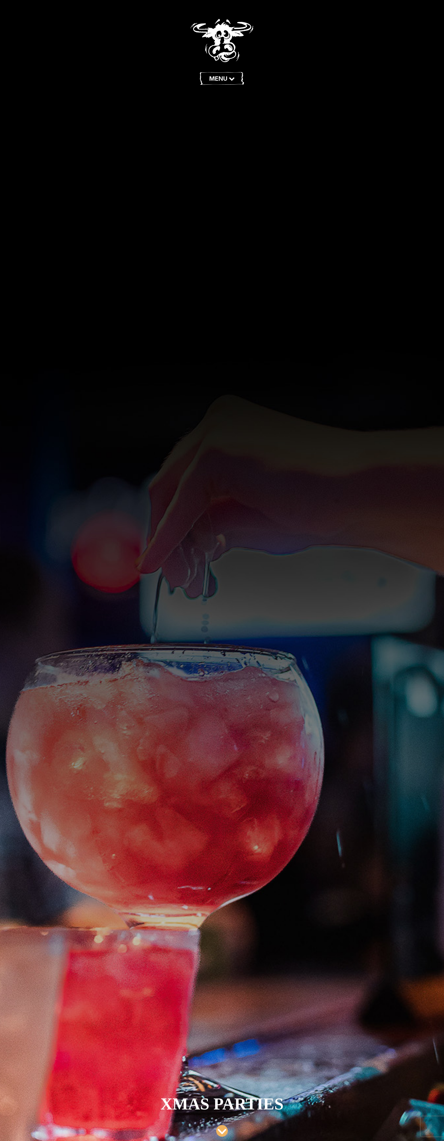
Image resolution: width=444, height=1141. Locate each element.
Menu (222, 78)
